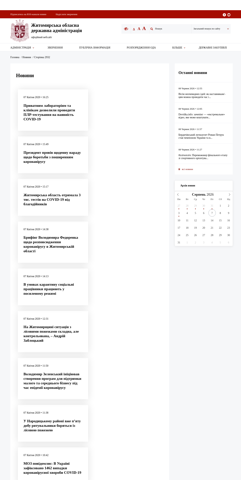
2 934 (105, 330)
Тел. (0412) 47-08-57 (206, 376)
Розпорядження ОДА (141, 47)
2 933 (95, 330)
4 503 (131, 330)
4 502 (121, 330)
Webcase (226, 400)
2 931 (76, 330)
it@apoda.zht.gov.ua (157, 374)
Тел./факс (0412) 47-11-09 (209, 380)
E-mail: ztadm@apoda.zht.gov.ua (213, 384)
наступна (145, 330)
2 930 (66, 330)
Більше (177, 47)
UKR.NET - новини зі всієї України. (134, 400)
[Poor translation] (14, 425)
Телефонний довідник (102, 390)
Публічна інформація (94, 47)
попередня (35, 330)
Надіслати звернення (66, 14)
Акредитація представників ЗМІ (108, 378)
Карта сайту (96, 365)
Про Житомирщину (101, 384)
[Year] (211, 194)
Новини (26, 57)
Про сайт (95, 371)
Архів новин (187, 185)
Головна (14, 57)
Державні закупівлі (213, 47)
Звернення (55, 47)
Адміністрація (20, 47)
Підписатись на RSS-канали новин (28, 14)
